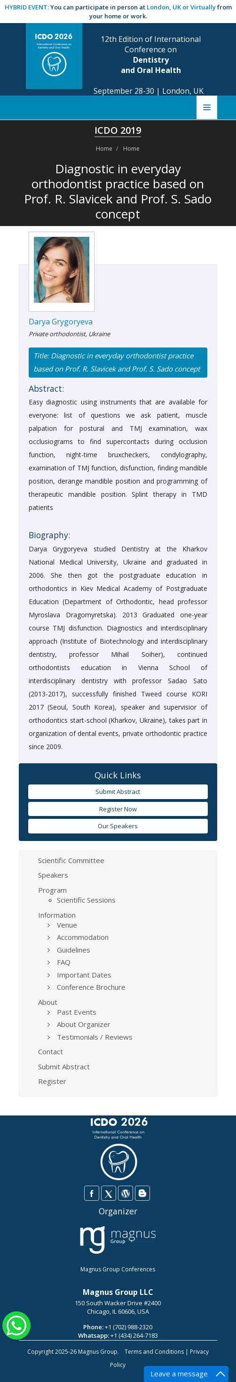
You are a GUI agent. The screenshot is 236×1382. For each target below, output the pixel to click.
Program (52, 890)
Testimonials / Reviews (95, 1037)
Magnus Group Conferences (117, 1269)
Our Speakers (118, 826)
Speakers (53, 875)
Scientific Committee (71, 860)
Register (52, 1081)
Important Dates (84, 974)
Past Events (76, 1012)
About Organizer (83, 1024)
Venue (67, 924)
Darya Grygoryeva (61, 321)
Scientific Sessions (86, 900)
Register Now (118, 809)
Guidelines (73, 949)
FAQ (64, 962)
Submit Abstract (117, 791)
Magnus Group (98, 1352)
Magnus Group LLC (118, 1292)
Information (57, 915)
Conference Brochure (91, 987)
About (47, 1002)
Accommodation (83, 937)
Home (104, 149)
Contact (50, 1051)
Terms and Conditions (154, 1352)
